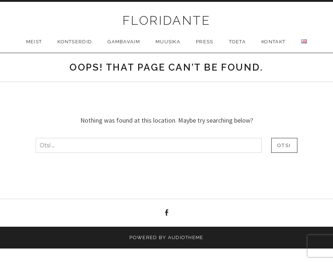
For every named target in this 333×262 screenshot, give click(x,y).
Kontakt (273, 41)
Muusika (168, 41)
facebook (166, 212)
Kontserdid (74, 41)
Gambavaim (124, 41)
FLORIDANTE (166, 20)
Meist (34, 41)
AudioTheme (186, 237)
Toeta (237, 41)
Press (204, 41)
